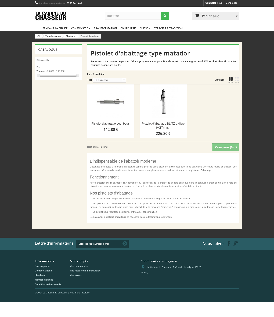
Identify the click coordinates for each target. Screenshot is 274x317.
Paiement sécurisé (45, 292)
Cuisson (145, 28)
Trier (89, 80)
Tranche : (42, 71)
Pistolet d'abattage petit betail (110, 123)
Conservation (80, 28)
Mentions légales (44, 279)
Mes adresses (77, 279)
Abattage (70, 36)
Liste (237, 80)
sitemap (39, 296)
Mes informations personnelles (86, 284)
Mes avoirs (75, 275)
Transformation (105, 28)
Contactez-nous (213, 3)
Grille (230, 80)
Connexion (231, 3)
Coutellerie (128, 28)
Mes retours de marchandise (85, 270)
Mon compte (79, 261)
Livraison (40, 275)
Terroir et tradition (168, 28)
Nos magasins (42, 266)
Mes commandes (79, 266)
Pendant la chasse (55, 28)
